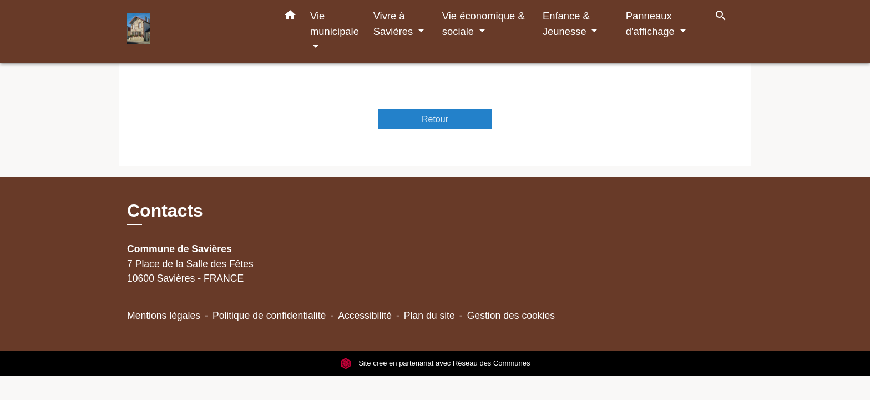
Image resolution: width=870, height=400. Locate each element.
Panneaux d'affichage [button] (651, 23)
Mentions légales (163, 315)
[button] (290, 17)
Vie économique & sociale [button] (483, 23)
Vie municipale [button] (334, 23)
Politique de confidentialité (269, 315)
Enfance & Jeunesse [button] (566, 23)
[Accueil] (196, 31)
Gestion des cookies (511, 315)
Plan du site (429, 315)
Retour (435, 119)
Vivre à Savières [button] (394, 23)
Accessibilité (365, 315)
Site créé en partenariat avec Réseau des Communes (435, 363)
